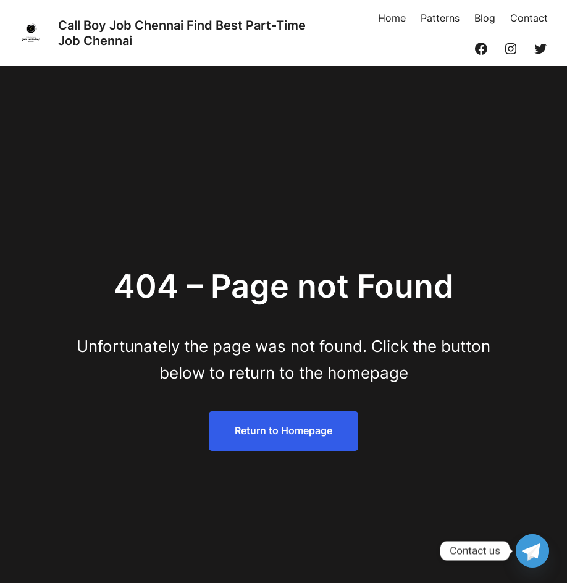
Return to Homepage (283, 430)
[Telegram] (532, 551)
